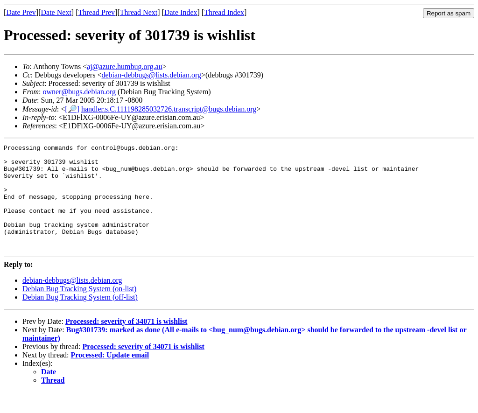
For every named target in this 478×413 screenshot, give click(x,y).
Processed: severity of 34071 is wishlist (126, 342)
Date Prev (21, 12)
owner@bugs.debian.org (79, 92)
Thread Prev (96, 12)
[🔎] (72, 109)
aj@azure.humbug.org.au (124, 66)
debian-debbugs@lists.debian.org (151, 75)
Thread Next (138, 12)
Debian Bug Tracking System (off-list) (80, 318)
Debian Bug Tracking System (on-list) (79, 310)
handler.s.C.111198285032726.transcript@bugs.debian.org (168, 109)
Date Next (56, 12)
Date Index (180, 12)
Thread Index (224, 12)
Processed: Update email (110, 376)
